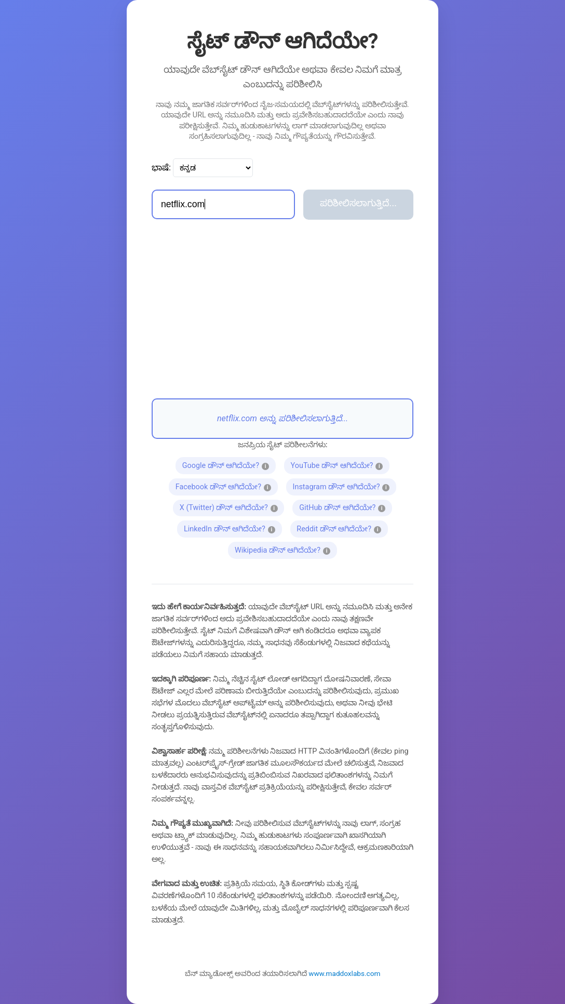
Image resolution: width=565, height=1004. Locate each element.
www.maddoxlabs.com (344, 973)
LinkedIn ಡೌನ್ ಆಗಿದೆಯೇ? (233, 527)
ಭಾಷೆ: (161, 167)
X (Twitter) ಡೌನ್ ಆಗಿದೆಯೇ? (232, 507)
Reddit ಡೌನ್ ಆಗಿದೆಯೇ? (342, 527)
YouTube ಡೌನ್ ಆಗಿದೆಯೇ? (340, 464)
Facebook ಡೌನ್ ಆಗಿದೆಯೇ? (227, 485)
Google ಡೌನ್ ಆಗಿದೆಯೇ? (229, 464)
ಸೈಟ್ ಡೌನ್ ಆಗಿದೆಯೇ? (283, 41)
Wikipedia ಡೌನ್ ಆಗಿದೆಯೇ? (286, 549)
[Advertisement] (282, 309)
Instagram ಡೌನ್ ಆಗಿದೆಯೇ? (344, 485)
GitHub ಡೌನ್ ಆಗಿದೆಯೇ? (345, 507)
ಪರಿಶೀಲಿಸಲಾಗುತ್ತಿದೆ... (358, 203)
